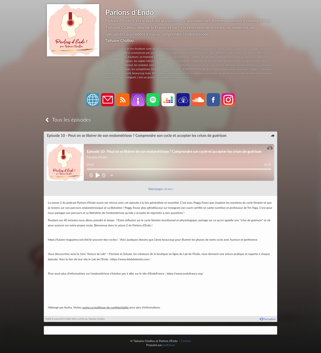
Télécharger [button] (160, 189)
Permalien (268, 319)
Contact (186, 341)
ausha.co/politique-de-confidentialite (105, 307)
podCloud (169, 345)
